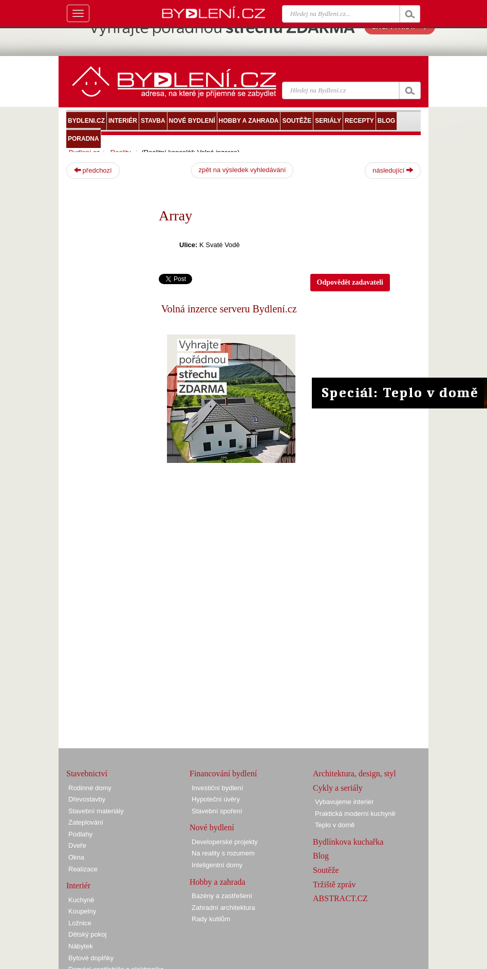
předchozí (93, 170)
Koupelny (82, 911)
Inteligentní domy (217, 865)
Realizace (83, 869)
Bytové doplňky (91, 958)
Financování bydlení (223, 773)
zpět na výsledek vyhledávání (242, 170)
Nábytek (80, 946)
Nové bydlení (212, 827)
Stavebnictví (86, 773)
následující (392, 170)
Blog (321, 855)
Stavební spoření (217, 811)
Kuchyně (81, 900)
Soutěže (326, 870)
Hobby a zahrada (217, 882)
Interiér (78, 885)
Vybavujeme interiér (344, 802)
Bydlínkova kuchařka (348, 841)
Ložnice (79, 923)
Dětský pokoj (87, 934)
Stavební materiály (96, 811)
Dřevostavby (86, 799)
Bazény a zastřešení (222, 896)
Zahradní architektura (223, 907)
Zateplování (85, 822)
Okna (76, 857)
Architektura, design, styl (354, 773)
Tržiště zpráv (334, 884)
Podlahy (80, 834)
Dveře (77, 845)
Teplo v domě (334, 825)
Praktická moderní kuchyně (355, 813)
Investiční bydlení (217, 788)
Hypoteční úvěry (216, 799)
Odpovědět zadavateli (350, 282)
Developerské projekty (225, 842)
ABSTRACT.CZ (340, 898)
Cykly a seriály (338, 788)
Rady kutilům (211, 919)
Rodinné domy (89, 788)
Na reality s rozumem (223, 853)
